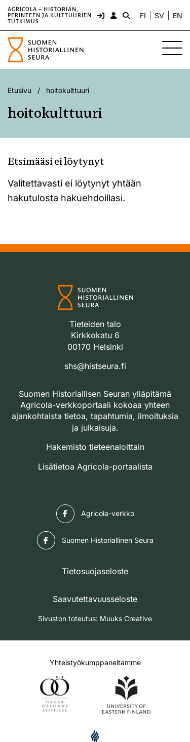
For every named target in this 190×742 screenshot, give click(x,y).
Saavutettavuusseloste (95, 599)
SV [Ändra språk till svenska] (159, 15)
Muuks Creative (126, 618)
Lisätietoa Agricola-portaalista (95, 466)
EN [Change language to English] (177, 15)
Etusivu (19, 90)
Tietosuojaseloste (95, 571)
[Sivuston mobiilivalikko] (172, 48)
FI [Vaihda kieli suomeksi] (143, 15)
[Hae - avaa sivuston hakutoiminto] (125, 15)
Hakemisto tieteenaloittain (95, 447)
